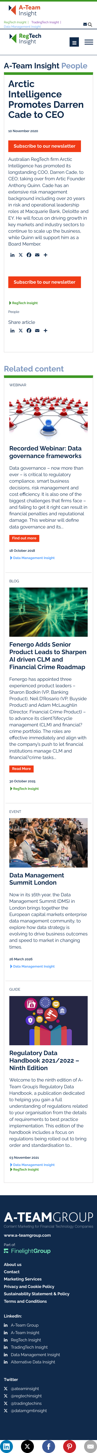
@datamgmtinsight (29, 1410)
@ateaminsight (25, 1388)
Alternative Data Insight (33, 1361)
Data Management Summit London (36, 878)
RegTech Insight (15, 22)
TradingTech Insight (45, 22)
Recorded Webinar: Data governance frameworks (45, 452)
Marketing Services (23, 1279)
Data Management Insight (22, 26)
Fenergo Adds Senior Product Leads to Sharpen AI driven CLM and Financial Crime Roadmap (47, 655)
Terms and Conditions (25, 1301)
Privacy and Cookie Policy (29, 1286)
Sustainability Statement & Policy (37, 1293)
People (13, 312)
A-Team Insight (25, 1332)
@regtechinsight (26, 1395)
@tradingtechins (26, 1403)
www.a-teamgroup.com (27, 1235)
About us (12, 1264)
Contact (12, 1271)
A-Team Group (25, 1325)
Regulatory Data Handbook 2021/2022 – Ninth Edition (44, 1060)
